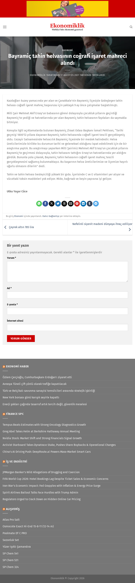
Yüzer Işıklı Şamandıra (17, 546)
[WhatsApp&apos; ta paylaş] (39, 204)
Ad (9, 288)
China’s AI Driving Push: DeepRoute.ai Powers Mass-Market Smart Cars (47, 451)
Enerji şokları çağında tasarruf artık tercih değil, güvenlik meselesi (45, 404)
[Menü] (5, 27)
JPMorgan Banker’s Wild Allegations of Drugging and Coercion (41, 472)
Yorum (11, 257)
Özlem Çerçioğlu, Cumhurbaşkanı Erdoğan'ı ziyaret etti (37, 377)
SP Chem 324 (11, 567)
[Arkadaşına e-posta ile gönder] (71, 204)
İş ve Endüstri (16, 461)
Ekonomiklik (38, 75)
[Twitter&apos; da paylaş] (58, 204)
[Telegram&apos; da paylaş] (96, 204)
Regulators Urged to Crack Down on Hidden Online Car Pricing (41, 499)
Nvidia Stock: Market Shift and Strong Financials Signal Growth (42, 438)
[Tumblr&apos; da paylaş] (90, 204)
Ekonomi (67, 50)
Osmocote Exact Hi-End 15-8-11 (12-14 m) (28, 526)
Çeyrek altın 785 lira (18, 227)
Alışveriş (13, 509)
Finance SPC (15, 414)
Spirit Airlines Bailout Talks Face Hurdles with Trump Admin (40, 492)
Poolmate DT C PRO (15, 533)
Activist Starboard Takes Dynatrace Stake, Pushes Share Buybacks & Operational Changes (59, 445)
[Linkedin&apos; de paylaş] (83, 204)
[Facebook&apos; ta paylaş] (45, 204)
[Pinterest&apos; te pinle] (77, 204)
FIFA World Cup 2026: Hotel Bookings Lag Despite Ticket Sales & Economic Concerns (55, 479)
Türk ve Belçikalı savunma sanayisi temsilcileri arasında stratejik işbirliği (49, 390)
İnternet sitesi (15, 320)
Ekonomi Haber (17, 366)
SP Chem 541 (10, 553)
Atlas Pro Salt (11, 519)
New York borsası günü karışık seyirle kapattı (31, 397)
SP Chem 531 (10, 560)
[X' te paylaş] (52, 204)
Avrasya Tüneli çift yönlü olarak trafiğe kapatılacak (34, 384)
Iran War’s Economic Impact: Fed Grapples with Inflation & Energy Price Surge (52, 485)
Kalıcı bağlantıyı (50, 216)
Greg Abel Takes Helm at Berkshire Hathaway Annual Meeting (41, 431)
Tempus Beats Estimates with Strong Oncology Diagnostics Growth (44, 424)
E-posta (12, 304)
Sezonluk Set (11, 540)
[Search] (131, 27)
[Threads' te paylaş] (64, 204)
